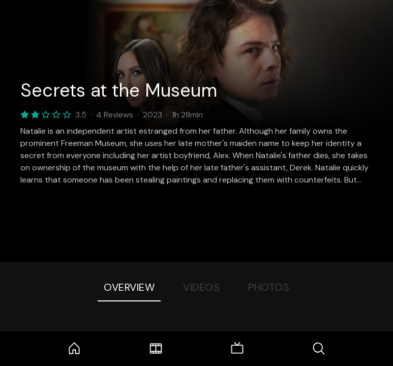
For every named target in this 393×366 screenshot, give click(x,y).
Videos (201, 287)
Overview (129, 287)
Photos (268, 287)
